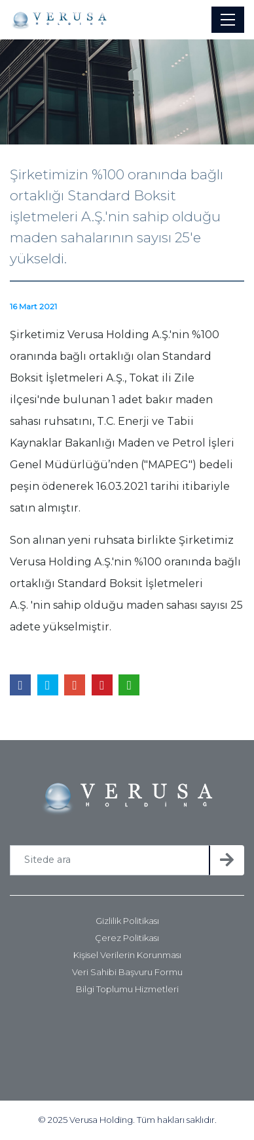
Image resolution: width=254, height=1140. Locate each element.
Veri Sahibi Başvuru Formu (127, 972)
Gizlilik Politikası (127, 921)
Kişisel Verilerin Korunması (127, 955)
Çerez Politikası (127, 938)
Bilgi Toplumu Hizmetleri (127, 989)
